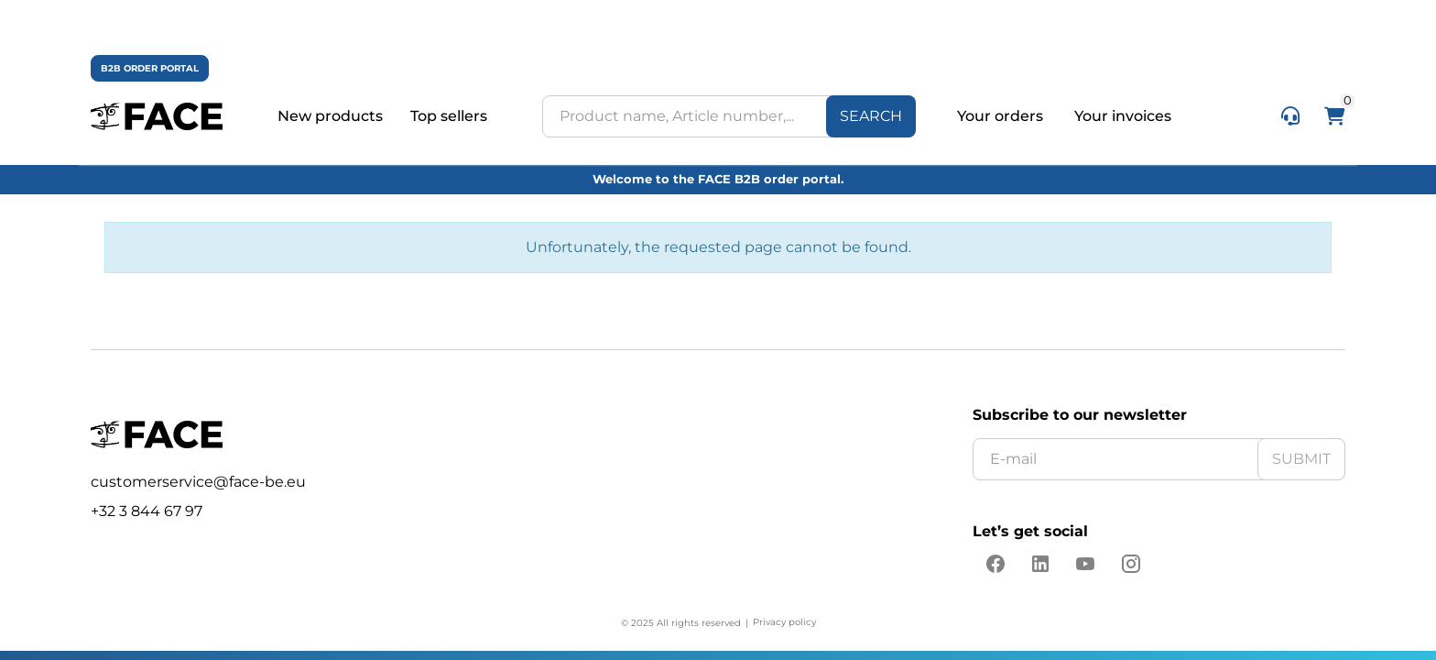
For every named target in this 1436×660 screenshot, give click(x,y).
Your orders (1002, 116)
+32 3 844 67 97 (146, 511)
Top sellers (448, 116)
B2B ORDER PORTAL (150, 68)
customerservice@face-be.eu (198, 481)
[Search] (871, 116)
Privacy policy (784, 622)
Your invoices (1122, 116)
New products (330, 116)
